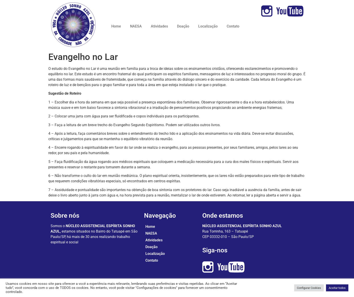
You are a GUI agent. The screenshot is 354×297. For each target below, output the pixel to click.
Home (116, 26)
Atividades (159, 26)
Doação (183, 26)
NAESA (136, 26)
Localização (208, 26)
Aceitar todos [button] (337, 288)
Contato (233, 26)
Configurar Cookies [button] (309, 288)
